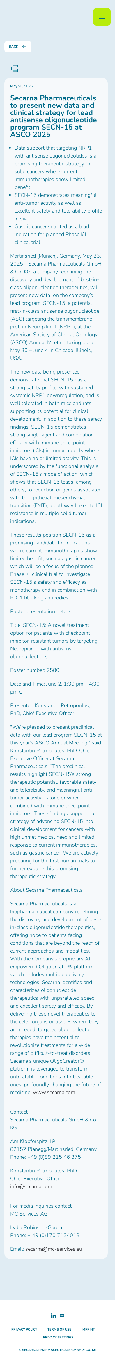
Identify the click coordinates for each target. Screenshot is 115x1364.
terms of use (59, 1329)
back (18, 46)
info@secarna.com (31, 1186)
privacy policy (24, 1329)
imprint (88, 1329)
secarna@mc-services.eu (53, 1249)
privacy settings (58, 1337)
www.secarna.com (54, 1092)
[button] (102, 17)
